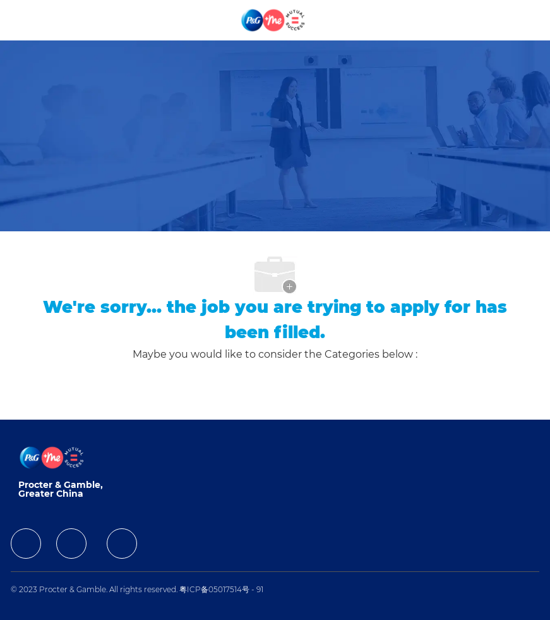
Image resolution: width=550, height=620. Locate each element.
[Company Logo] (274, 19)
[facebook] (26, 543)
